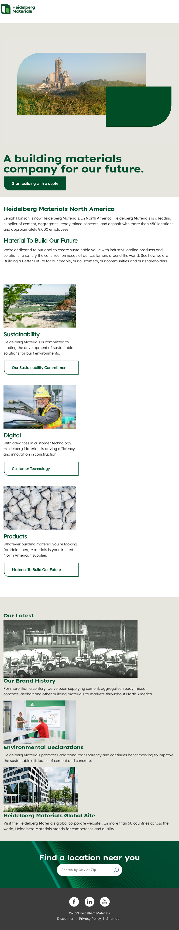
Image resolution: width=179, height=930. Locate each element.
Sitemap (113, 918)
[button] (117, 870)
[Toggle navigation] (171, 7)
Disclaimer (65, 918)
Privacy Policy (90, 918)
